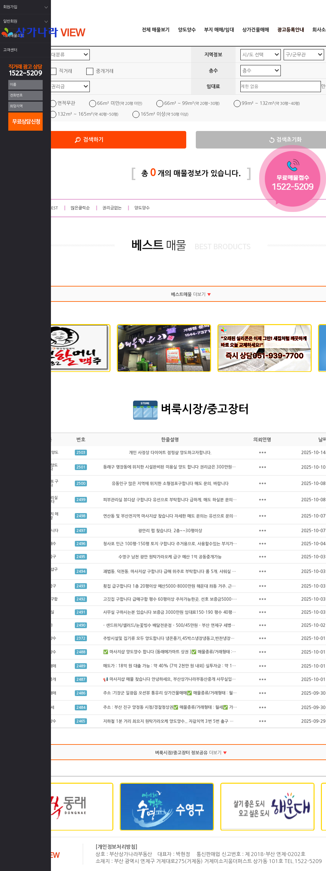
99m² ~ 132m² (271, 103)
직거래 (65, 71)
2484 (80, 707)
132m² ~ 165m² (87, 114)
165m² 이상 (164, 114)
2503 (80, 452)
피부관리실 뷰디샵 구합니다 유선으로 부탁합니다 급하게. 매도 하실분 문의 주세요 (174, 500)
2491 (80, 612)
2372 (80, 638)
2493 (80, 586)
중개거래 (105, 71)
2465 (80, 721)
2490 (80, 625)
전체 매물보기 (156, 29)
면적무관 (66, 103)
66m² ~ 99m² (192, 103)
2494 (80, 571)
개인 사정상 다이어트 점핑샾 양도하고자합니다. (170, 453)
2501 (80, 467)
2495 (80, 557)
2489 (80, 666)
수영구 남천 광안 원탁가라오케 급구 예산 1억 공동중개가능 (170, 557)
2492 (80, 599)
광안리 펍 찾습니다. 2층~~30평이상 (170, 531)
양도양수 (187, 29)
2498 (80, 516)
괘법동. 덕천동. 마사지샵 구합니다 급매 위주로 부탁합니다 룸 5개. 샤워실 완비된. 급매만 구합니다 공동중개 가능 (201, 572)
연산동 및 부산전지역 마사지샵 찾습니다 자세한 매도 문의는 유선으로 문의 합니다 (174, 516)
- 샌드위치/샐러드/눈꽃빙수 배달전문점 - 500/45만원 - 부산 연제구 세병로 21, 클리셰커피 (183, 625)
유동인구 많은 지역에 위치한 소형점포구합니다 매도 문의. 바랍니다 (170, 484)
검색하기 (93, 139)
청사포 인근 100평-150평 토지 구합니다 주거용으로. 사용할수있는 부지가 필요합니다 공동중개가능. (191, 544)
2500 (80, 483)
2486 (80, 693)
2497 (80, 531)
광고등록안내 (290, 29)
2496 (80, 544)
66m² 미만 (119, 103)
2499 (80, 500)
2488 (80, 652)
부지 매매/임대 (219, 29)
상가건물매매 (255, 29)
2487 (80, 679)
